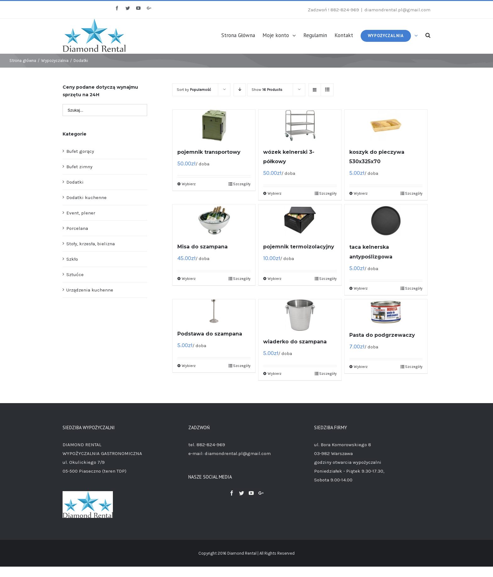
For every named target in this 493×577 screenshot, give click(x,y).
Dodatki (75, 182)
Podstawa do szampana (209, 334)
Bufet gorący (80, 151)
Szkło (72, 259)
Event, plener (80, 213)
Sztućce (75, 274)
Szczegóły (242, 184)
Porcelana (77, 228)
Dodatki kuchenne (86, 197)
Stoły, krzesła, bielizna (90, 244)
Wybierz (189, 184)
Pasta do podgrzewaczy (382, 335)
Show (267, 89)
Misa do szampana (202, 247)
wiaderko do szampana (295, 342)
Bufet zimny (79, 166)
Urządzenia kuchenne (89, 290)
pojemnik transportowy (209, 152)
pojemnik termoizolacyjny (298, 247)
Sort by (194, 89)
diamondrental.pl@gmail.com (397, 10)
